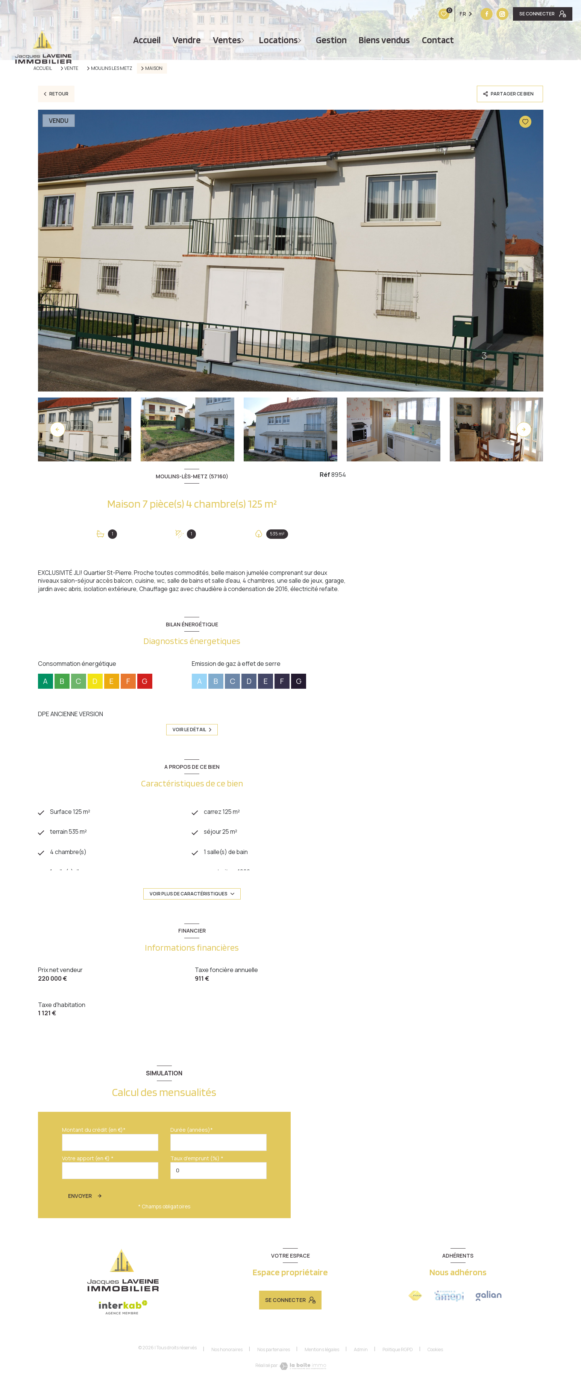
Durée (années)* (191, 1139)
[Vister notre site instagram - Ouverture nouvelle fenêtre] (455, 14)
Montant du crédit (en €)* (94, 1139)
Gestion (331, 40)
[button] (523, 429)
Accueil (147, 40)
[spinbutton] (218, 1180)
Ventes (227, 40)
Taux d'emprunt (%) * (196, 1167)
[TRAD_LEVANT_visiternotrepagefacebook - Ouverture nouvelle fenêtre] (440, 14)
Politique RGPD (397, 1359)
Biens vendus (384, 40)
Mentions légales (322, 1359)
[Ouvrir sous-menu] (243, 40)
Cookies (435, 1359)
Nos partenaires (273, 1359)
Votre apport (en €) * (88, 1167)
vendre (187, 40)
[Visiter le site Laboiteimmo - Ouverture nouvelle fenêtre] (303, 1375)
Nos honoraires (227, 1359)
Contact (438, 40)
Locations (278, 40)
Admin (361, 1359)
